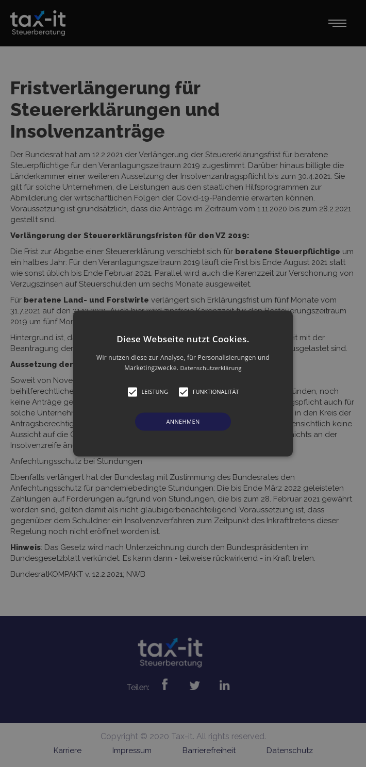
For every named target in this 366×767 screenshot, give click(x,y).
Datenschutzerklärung (211, 368)
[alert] (183, 383)
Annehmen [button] (182, 421)
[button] (183, 383)
